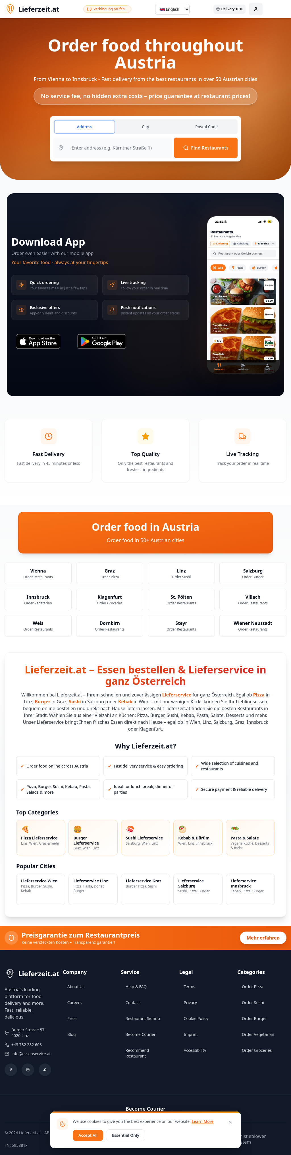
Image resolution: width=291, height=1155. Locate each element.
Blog (71, 1034)
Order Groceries (257, 1050)
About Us (75, 986)
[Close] (230, 1122)
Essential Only (125, 1135)
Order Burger (254, 1018)
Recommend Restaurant (137, 1053)
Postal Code (206, 126)
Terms (189, 986)
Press (72, 1018)
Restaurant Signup (143, 1018)
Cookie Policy (196, 1018)
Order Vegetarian (258, 1034)
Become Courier (141, 1034)
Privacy (190, 1002)
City (145, 126)
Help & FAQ (136, 986)
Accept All (87, 1135)
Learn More (202, 1121)
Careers (74, 1002)
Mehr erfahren (263, 938)
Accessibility (195, 1050)
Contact (133, 1002)
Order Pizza (252, 986)
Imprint (191, 1034)
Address (84, 126)
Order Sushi (253, 1002)
